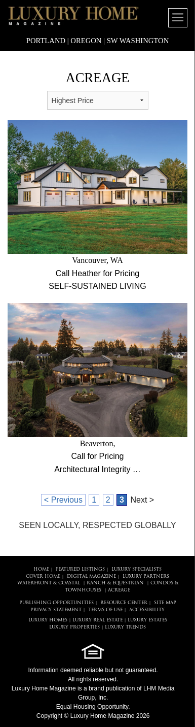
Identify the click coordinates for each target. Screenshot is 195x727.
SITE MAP (165, 603)
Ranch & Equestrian (115, 583)
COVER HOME (43, 576)
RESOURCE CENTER (123, 603)
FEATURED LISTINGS (80, 569)
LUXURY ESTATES (147, 620)
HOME (41, 569)
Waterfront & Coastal (48, 583)
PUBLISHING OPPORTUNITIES (56, 603)
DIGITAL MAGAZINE (91, 576)
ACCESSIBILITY (147, 610)
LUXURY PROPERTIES (74, 627)
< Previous (63, 499)
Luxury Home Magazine (44, 688)
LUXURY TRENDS (125, 627)
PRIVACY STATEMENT (56, 610)
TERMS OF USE (105, 610)
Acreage (119, 590)
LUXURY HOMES (47, 620)
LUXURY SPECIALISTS (136, 569)
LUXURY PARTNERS (146, 576)
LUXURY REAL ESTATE (97, 620)
